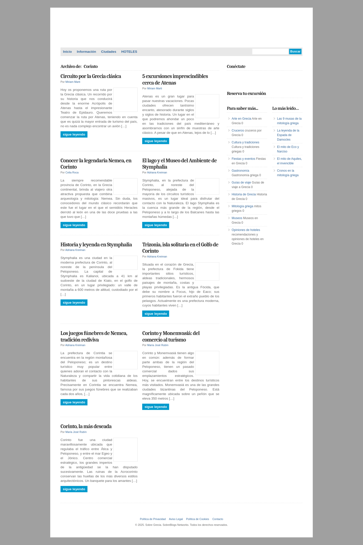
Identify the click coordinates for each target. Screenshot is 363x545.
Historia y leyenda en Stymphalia (96, 245)
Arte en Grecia (241, 118)
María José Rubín (157, 345)
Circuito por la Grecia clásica (90, 76)
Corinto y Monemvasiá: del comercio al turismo (170, 336)
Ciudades (108, 52)
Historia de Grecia (244, 194)
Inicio (67, 52)
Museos (237, 218)
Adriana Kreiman (157, 172)
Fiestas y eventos (243, 159)
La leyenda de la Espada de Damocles (288, 135)
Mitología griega (242, 206)
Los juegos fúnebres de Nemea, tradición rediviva (93, 336)
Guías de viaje (241, 182)
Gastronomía (240, 170)
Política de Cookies (197, 519)
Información (86, 52)
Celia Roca (72, 172)
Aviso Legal (176, 519)
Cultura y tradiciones (245, 142)
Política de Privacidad (153, 519)
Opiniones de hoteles (246, 230)
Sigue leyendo (74, 134)
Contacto (217, 519)
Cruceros (238, 130)
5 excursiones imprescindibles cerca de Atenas (175, 79)
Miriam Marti (73, 81)
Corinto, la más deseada (85, 426)
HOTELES (129, 52)
